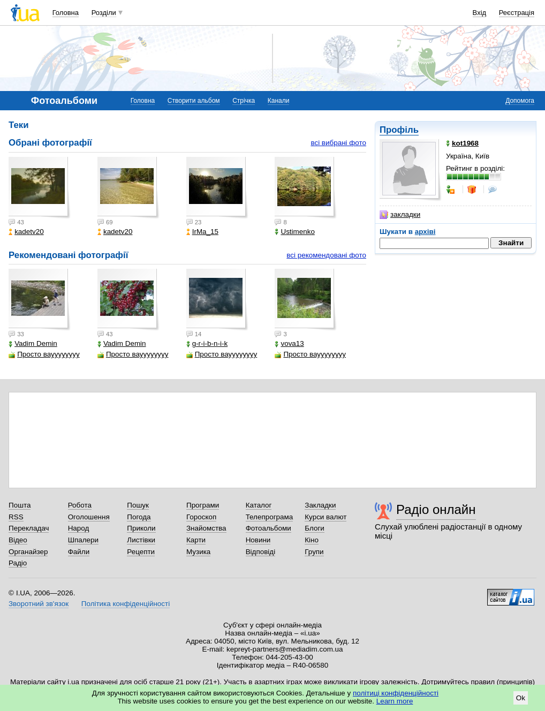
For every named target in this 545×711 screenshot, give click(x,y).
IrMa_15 (202, 232)
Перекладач (29, 528)
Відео (18, 540)
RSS (16, 517)
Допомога (519, 100)
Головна (65, 13)
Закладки (320, 505)
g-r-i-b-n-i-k (207, 343)
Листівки (141, 540)
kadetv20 (26, 232)
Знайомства (206, 528)
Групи (314, 552)
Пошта (20, 505)
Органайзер (28, 552)
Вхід (480, 13)
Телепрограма (269, 517)
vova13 (289, 343)
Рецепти (141, 552)
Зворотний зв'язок (39, 604)
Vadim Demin (33, 343)
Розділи (104, 13)
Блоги (314, 528)
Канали (279, 100)
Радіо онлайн (436, 509)
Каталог (259, 505)
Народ (78, 528)
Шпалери (83, 540)
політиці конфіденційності (395, 693)
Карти (196, 540)
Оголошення (89, 517)
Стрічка (243, 100)
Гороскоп (201, 517)
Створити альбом (194, 100)
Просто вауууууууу (44, 354)
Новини (258, 540)
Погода (138, 517)
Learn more (394, 701)
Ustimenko (294, 232)
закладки (400, 214)
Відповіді (261, 552)
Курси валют (325, 517)
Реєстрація (516, 13)
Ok (520, 698)
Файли (79, 552)
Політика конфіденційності (125, 604)
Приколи (141, 528)
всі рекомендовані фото (326, 255)
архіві (425, 232)
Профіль (399, 130)
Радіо (18, 563)
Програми (202, 505)
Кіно (312, 540)
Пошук (138, 505)
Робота (80, 505)
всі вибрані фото (338, 143)
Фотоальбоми (268, 528)
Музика (198, 552)
